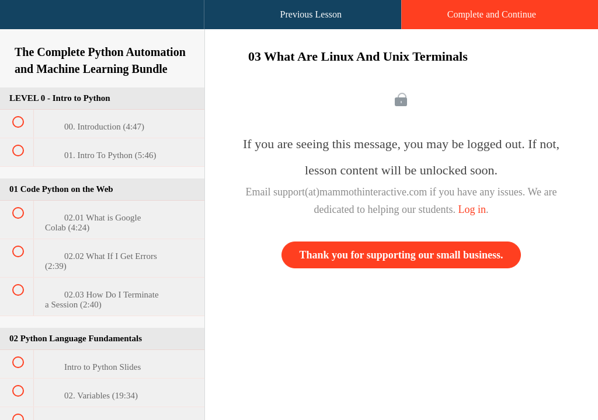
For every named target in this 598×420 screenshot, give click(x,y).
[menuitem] (102, 26)
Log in (472, 209)
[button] (20, 20)
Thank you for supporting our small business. (401, 255)
